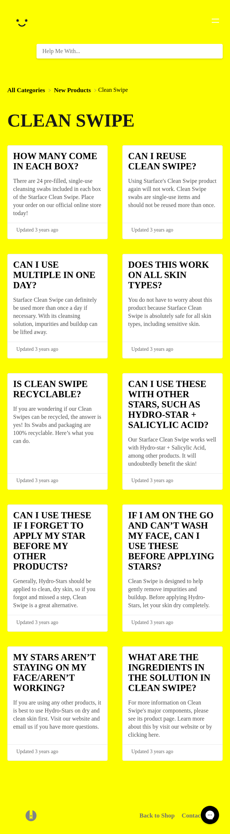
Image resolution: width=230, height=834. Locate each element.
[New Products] (73, 89)
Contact (192, 815)
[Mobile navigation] (215, 22)
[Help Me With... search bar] (130, 51)
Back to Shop (157, 815)
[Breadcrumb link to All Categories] (27, 89)
